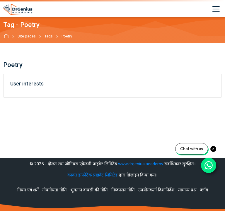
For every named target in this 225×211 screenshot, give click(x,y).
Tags (49, 36)
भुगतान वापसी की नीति (89, 190)
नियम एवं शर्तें (28, 190)
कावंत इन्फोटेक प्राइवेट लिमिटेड (93, 175)
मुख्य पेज (7, 36)
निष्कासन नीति (123, 190)
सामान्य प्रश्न (187, 190)
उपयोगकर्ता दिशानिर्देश (156, 190)
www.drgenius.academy (140, 164)
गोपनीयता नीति (54, 190)
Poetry (67, 36)
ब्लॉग (204, 190)
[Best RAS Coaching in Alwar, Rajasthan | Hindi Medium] (18, 9)
